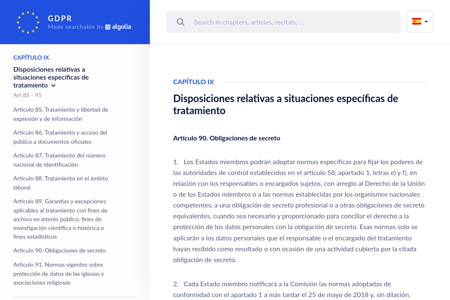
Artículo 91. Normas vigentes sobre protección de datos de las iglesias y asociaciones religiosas (58, 273)
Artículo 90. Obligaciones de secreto (59, 250)
